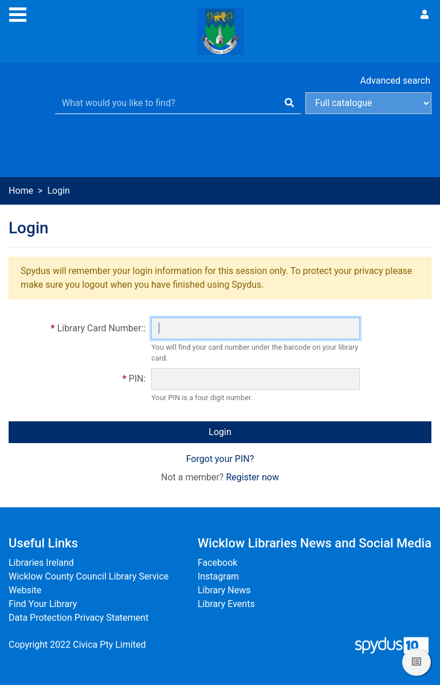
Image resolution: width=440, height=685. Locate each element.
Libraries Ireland (41, 562)
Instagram (218, 576)
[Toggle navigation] (17, 13)
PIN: (137, 378)
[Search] (289, 103)
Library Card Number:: (101, 328)
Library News (224, 590)
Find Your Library (43, 603)
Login (220, 431)
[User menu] (424, 15)
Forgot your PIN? (220, 458)
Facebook (217, 562)
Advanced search (395, 80)
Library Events (226, 603)
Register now (252, 477)
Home (21, 190)
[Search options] (368, 103)
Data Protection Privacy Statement (78, 617)
